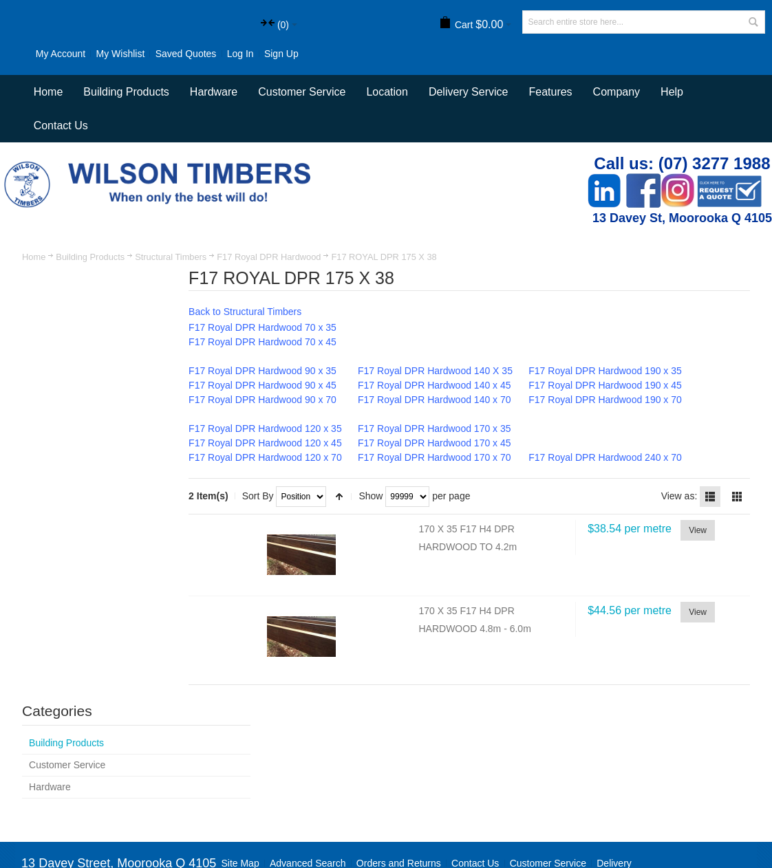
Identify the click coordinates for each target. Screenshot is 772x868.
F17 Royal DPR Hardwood (269, 285)
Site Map (241, 765)
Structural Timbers (171, 285)
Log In (224, 53)
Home (34, 285)
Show (390, 524)
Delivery (614, 765)
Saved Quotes (170, 53)
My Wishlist (105, 53)
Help (672, 121)
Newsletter (550, 805)
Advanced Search (308, 765)
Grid (736, 524)
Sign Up (37, 82)
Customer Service (549, 765)
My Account (44, 53)
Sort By (277, 524)
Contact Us (61, 154)
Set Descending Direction (359, 524)
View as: (679, 524)
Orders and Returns (399, 765)
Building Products (90, 285)
